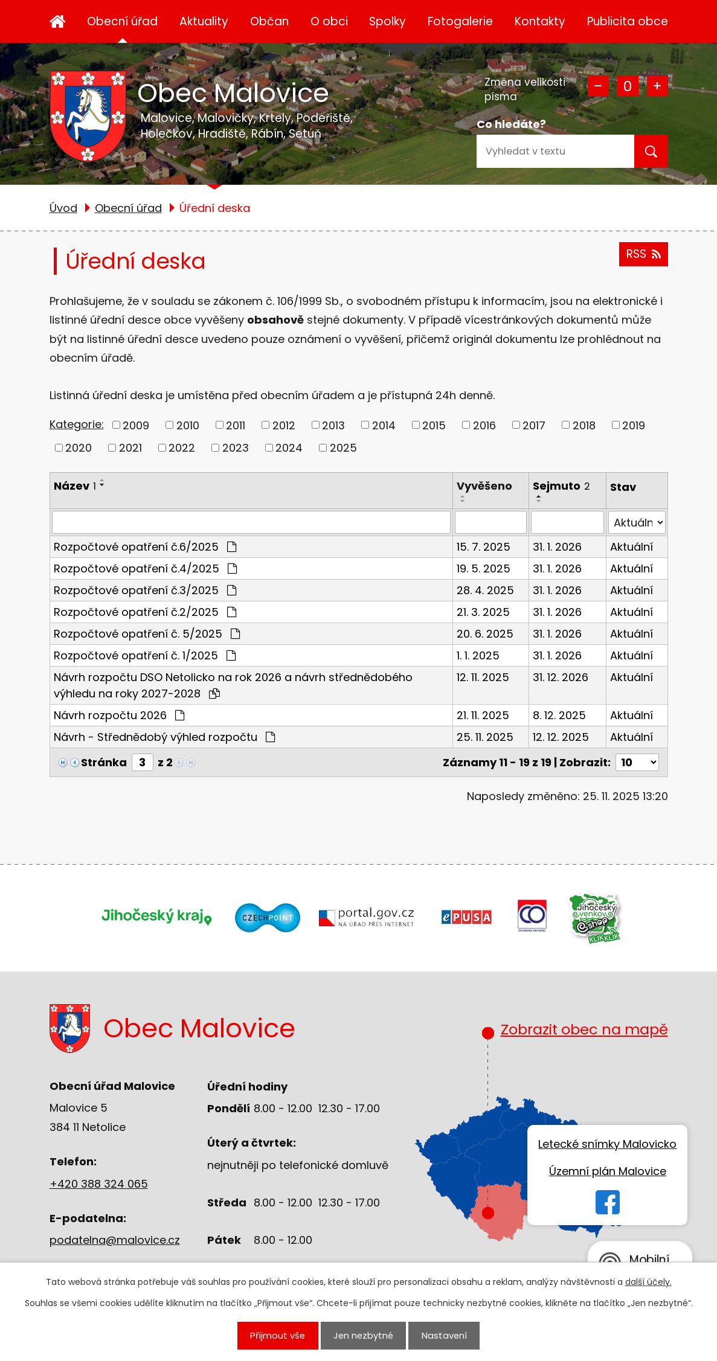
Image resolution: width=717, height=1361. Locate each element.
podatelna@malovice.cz (115, 1239)
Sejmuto (561, 485)
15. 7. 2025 (483, 546)
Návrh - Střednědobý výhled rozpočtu (164, 737)
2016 (484, 424)
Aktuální (631, 546)
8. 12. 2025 (559, 715)
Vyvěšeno (484, 485)
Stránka (104, 762)
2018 (584, 424)
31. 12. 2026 (560, 677)
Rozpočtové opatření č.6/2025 (145, 546)
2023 (235, 447)
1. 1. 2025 (478, 655)
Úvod (58, 21)
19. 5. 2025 (483, 568)
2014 (384, 424)
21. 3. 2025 (483, 612)
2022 (182, 447)
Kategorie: (77, 424)
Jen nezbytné (363, 1335)
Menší (598, 86)
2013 (333, 424)
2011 (235, 424)
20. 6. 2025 (485, 633)
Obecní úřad (122, 21)
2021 (130, 447)
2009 (136, 424)
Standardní (627, 86)
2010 (187, 424)
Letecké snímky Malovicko (607, 1143)
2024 (289, 447)
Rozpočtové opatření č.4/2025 (145, 568)
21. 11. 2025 (483, 715)
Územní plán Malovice (607, 1171)
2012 (283, 424)
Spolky (387, 21)
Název (75, 485)
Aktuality (203, 21)
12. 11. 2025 (483, 677)
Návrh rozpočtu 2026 (119, 715)
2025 (343, 447)
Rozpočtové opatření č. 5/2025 (147, 633)
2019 (633, 424)
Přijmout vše (277, 1335)
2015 (434, 424)
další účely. (648, 1282)
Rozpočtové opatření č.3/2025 (145, 590)
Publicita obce (627, 21)
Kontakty (540, 21)
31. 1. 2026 (557, 546)
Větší (657, 86)
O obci (329, 21)
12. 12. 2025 (561, 737)
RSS (643, 254)
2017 (533, 424)
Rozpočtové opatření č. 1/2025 (145, 655)
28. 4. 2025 (485, 590)
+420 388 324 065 (99, 1183)
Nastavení (444, 1335)
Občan (269, 21)
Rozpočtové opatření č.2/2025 (145, 612)
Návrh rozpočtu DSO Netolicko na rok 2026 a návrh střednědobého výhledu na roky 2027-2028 (233, 685)
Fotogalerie (460, 21)
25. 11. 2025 (485, 737)
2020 (78, 447)
